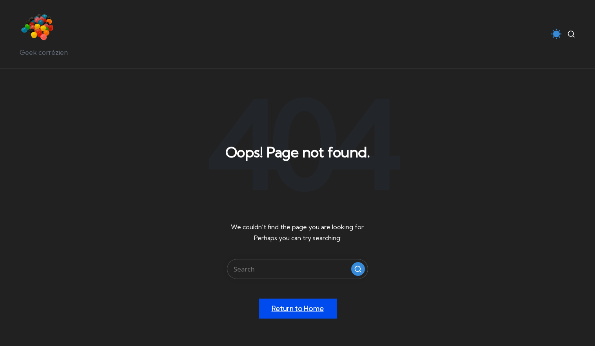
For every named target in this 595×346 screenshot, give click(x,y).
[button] (358, 269)
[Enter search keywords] (297, 269)
